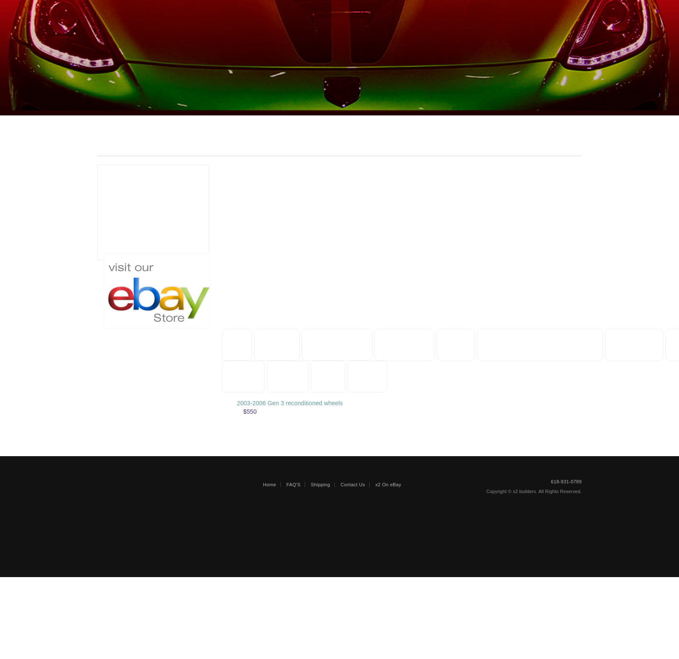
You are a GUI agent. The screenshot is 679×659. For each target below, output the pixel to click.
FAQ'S (293, 580)
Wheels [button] (334, 376)
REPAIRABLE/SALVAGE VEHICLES (200, 11)
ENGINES (325, 11)
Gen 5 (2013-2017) (141, 232)
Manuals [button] (278, 345)
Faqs (365, 11)
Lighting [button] (289, 376)
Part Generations (136, 174)
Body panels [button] (407, 345)
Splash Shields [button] (339, 345)
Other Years (132, 240)
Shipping (402, 11)
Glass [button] (375, 376)
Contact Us (450, 11)
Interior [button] (416, 376)
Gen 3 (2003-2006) (141, 215)
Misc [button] (237, 345)
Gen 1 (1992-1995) (141, 198)
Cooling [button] (243, 376)
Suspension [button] (645, 345)
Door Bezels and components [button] (547, 345)
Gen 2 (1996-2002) (141, 206)
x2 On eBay (389, 580)
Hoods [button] (460, 345)
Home (125, 11)
